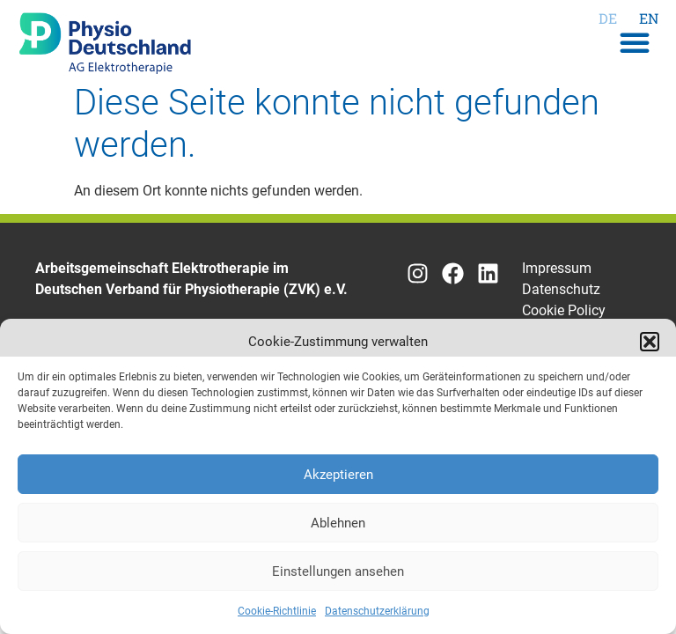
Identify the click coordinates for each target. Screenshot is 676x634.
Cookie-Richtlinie (277, 611)
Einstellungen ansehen (338, 571)
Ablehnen (338, 523)
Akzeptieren (338, 475)
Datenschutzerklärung (377, 611)
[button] (649, 341)
